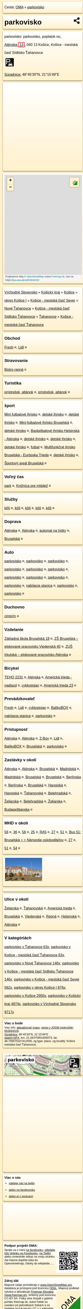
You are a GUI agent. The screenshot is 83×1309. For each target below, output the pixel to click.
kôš (7, 508)
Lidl (21, 347)
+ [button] (10, 180)
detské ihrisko (53, 414)
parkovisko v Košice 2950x (25, 996)
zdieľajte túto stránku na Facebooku (29, 1251)
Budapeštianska (17, 809)
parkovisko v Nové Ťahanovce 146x (32, 963)
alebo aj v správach (21, 1196)
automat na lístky (52, 530)
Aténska (14, 44)
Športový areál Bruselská (24, 463)
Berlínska (73, 777)
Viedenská (33, 916)
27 (53, 832)
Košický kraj (50, 292)
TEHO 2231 (13, 677)
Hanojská (55, 785)
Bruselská (12, 539)
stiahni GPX (11, 1037)
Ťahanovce (47, 316)
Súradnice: (12, 74)
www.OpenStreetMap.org (56, 1284)
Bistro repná (13, 369)
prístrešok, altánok (18, 392)
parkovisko (35, 7)
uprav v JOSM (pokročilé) (57, 1027)
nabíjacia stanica (39, 585)
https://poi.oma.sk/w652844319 (22, 280)
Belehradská (58, 793)
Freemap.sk (58, 276)
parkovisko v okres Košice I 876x (39, 987)
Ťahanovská (33, 793)
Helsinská (69, 916)
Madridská (68, 769)
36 (15, 832)
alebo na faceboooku (22, 1190)
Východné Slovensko (20, 292)
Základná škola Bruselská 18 (27, 638)
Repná (51, 916)
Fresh (8, 347)
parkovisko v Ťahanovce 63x (26, 947)
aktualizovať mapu (28, 1027)
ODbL (53, 1288)
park (7, 486)
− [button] (10, 187)
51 (62, 832)
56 (6, 832)
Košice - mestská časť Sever (52, 300)
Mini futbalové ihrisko (20, 414)
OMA (20, 7)
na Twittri (45, 1253)
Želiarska (11, 801)
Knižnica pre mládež (32, 486)
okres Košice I (15, 300)
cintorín (10, 616)
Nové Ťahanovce (17, 308)
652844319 (11, 1030)
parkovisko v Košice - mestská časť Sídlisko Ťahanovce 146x (41, 971)
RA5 (43, 832)
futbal (35, 447)
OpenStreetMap (35, 276)
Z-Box (44, 738)
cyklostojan (30, 685)
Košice (69, 292)
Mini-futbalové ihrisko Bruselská (44, 422)
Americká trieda (60, 908)
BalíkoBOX (59, 708)
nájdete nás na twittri (22, 1183)
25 (33, 832)
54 (15, 848)
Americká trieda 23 (58, 685)
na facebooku (34, 1250)
